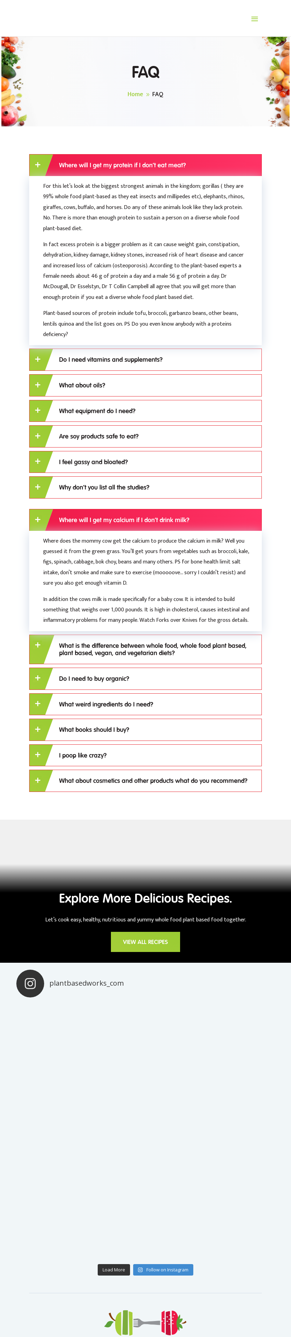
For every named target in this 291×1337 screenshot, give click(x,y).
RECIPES (205, 1229)
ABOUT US (130, 1257)
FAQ (199, 1271)
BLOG (123, 1243)
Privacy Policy (117, 1305)
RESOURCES (210, 1243)
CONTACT (42, 1229)
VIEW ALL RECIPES (145, 942)
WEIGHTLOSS (212, 1257)
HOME (124, 1229)
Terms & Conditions (165, 1305)
